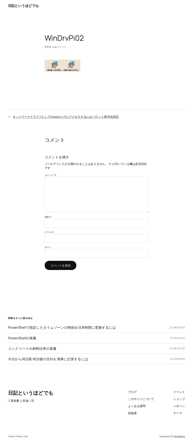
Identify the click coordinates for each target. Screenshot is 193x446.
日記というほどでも (23, 5)
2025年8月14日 (177, 337)
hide (54, 46)
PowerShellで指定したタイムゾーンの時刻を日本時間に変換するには (62, 327)
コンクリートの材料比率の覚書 (32, 348)
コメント (50, 175)
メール (49, 231)
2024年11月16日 (177, 348)
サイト (48, 247)
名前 (48, 216)
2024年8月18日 (177, 358)
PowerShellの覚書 (22, 338)
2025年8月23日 (177, 327)
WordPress (179, 436)
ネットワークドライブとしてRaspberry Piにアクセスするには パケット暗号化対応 (66, 117)
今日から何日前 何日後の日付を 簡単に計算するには (48, 359)
